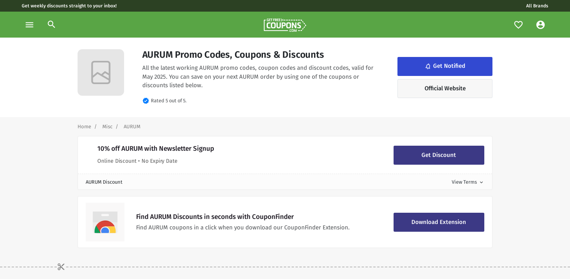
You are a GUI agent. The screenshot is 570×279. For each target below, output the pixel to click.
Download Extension (438, 222)
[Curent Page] (132, 126)
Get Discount (438, 155)
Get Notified (444, 66)
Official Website (445, 88)
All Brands (537, 6)
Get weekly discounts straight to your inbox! (69, 6)
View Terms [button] (468, 182)
